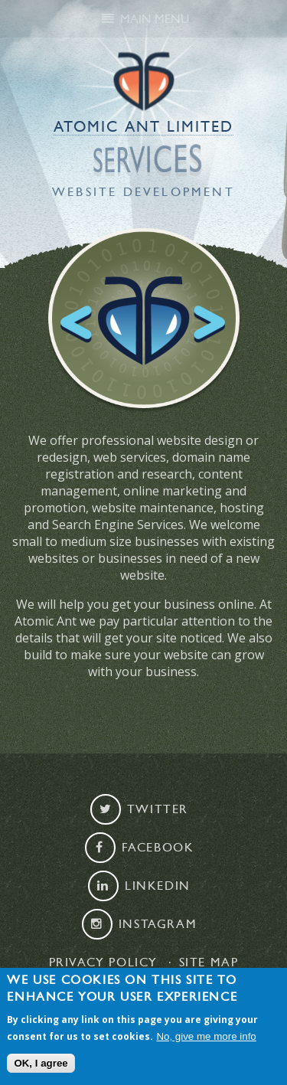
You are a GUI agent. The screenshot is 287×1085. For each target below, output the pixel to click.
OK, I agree (40, 1064)
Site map (209, 962)
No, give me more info (206, 1036)
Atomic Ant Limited (143, 127)
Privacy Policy (103, 962)
